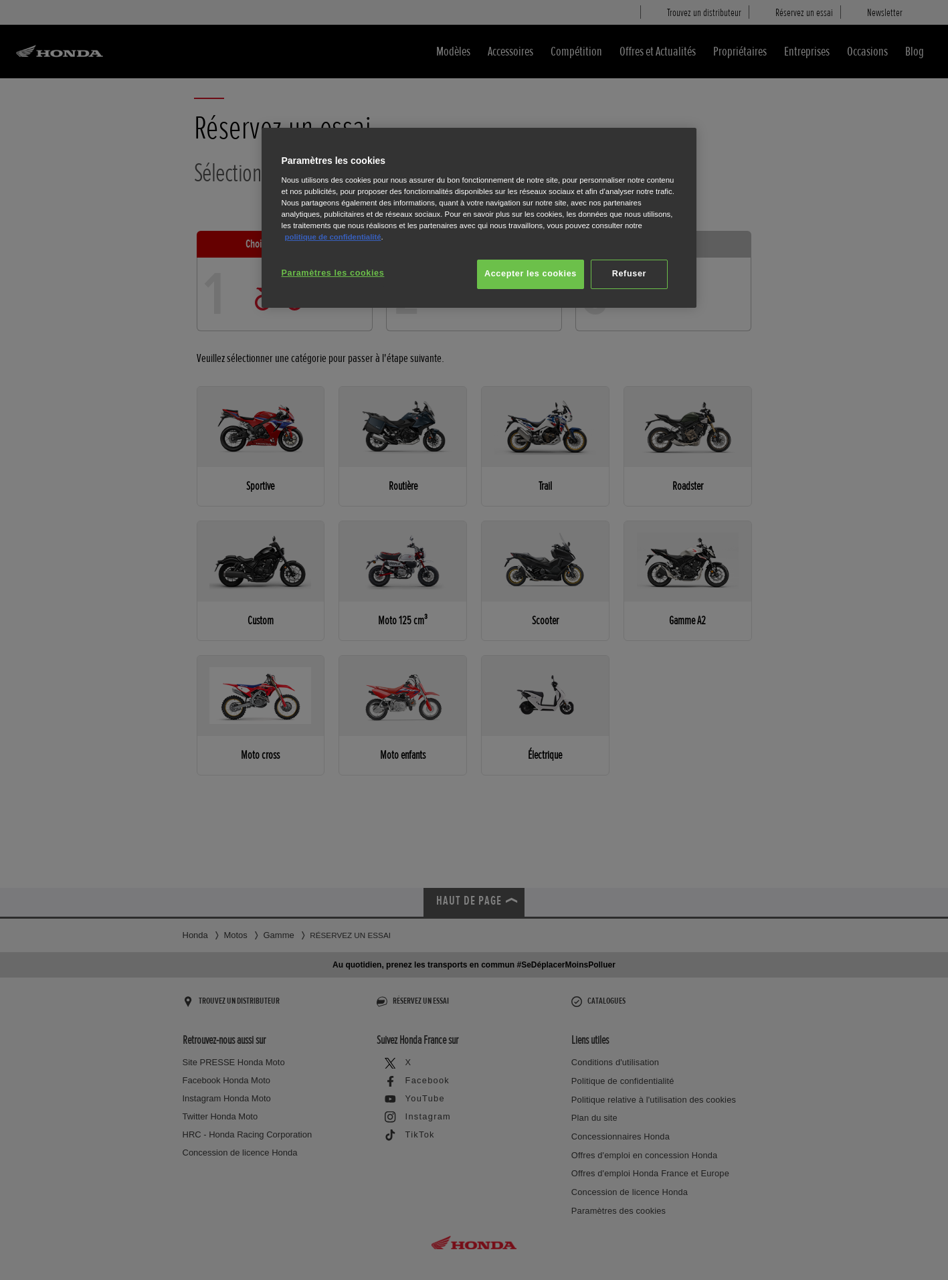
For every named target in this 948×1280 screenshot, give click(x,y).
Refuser (629, 273)
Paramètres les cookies (333, 273)
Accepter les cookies (530, 273)
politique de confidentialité (333, 237)
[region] (479, 218)
